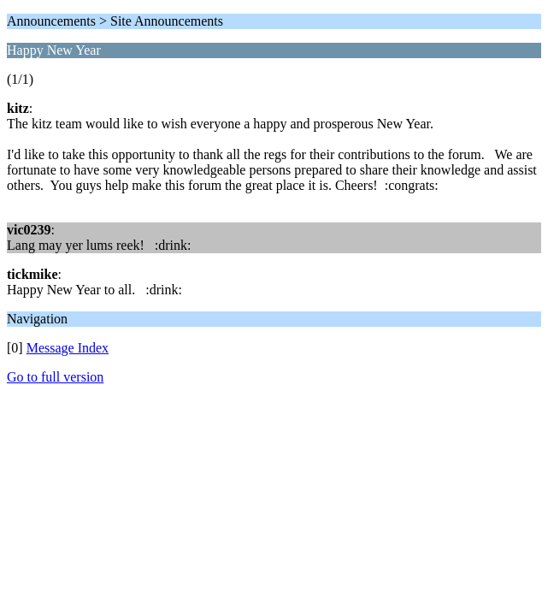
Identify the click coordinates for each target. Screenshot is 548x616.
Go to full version (55, 377)
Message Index (68, 348)
